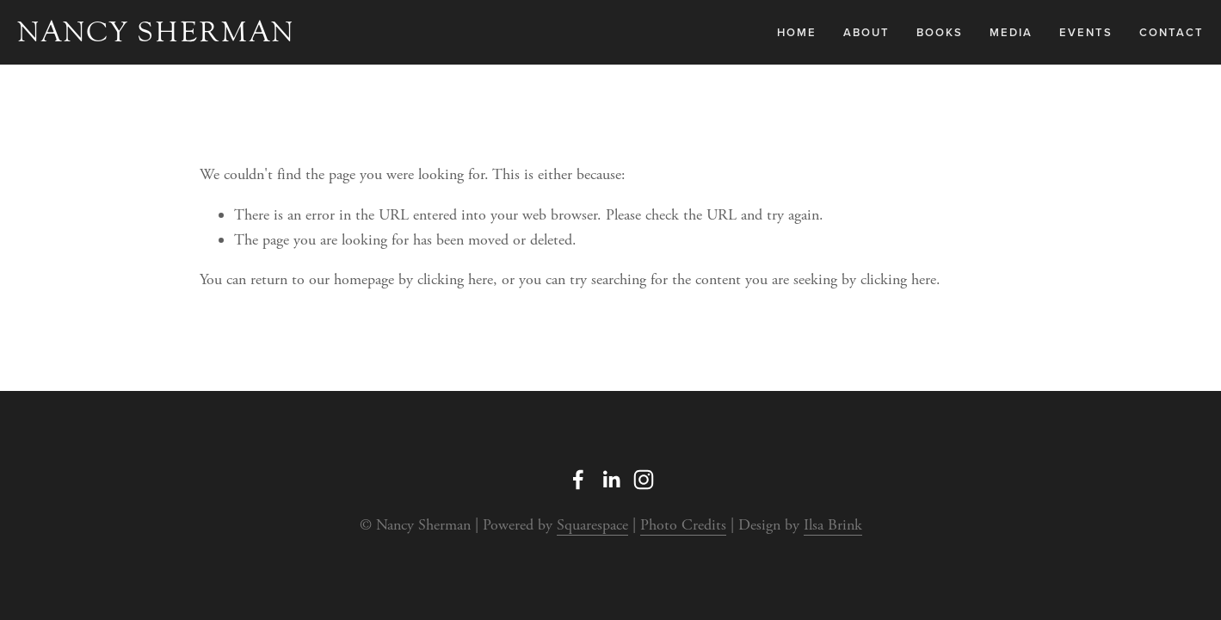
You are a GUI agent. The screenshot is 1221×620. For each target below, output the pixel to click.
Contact (1171, 32)
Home (797, 32)
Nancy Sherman (156, 32)
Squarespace (592, 525)
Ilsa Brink (833, 525)
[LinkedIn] (611, 479)
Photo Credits (683, 525)
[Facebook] (578, 479)
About (866, 32)
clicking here (455, 279)
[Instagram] (643, 479)
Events (1086, 32)
